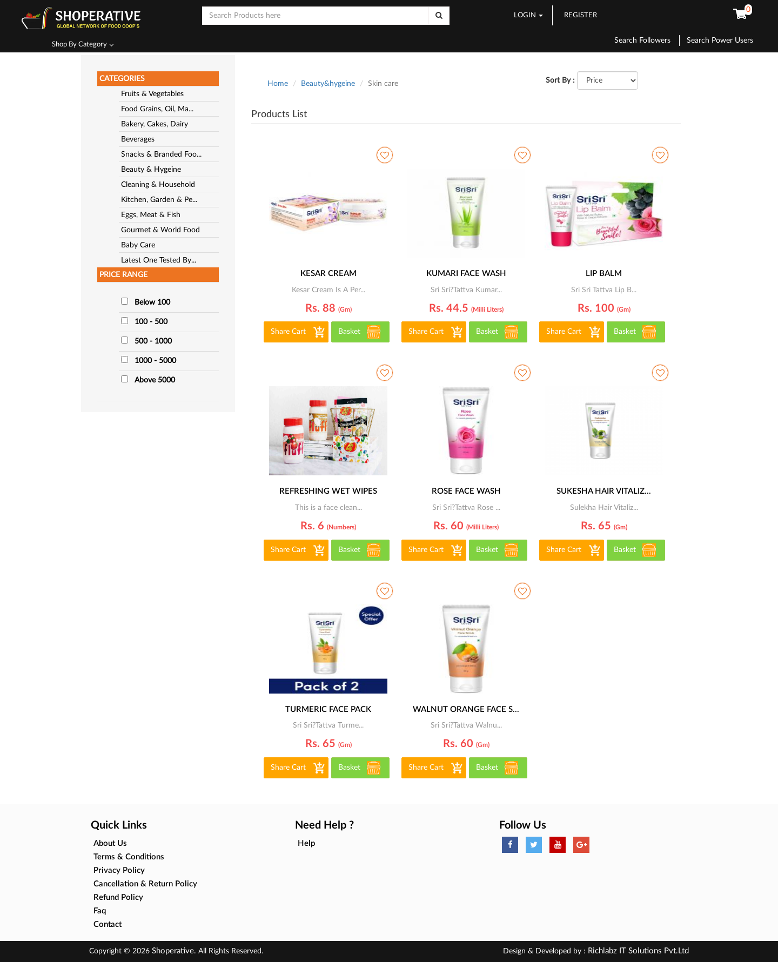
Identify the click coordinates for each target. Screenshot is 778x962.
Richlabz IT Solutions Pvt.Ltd (637, 951)
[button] (740, 14)
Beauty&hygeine (328, 84)
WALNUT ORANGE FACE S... (466, 709)
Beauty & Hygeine (151, 169)
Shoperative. (174, 951)
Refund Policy (118, 897)
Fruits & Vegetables (152, 94)
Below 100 (152, 302)
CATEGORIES (122, 79)
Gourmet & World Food (160, 230)
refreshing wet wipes (328, 491)
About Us (110, 843)
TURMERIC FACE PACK (328, 709)
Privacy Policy (119, 870)
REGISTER (580, 15)
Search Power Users (720, 40)
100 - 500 (151, 322)
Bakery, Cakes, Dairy (154, 124)
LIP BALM (604, 274)
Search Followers (646, 40)
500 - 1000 (153, 341)
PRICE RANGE (123, 275)
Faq (99, 911)
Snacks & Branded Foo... (161, 154)
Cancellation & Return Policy (145, 884)
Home (277, 84)
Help (306, 843)
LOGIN (528, 15)
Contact (107, 924)
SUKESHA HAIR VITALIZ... (603, 491)
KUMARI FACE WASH (466, 274)
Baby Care (138, 245)
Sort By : (560, 80)
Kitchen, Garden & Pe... (159, 200)
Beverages (138, 139)
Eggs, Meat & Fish (150, 215)
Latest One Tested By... (158, 260)
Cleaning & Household (158, 185)
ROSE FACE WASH (466, 491)
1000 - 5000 (155, 361)
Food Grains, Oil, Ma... (157, 109)
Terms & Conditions (128, 857)
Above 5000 (155, 380)
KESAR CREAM (328, 274)
